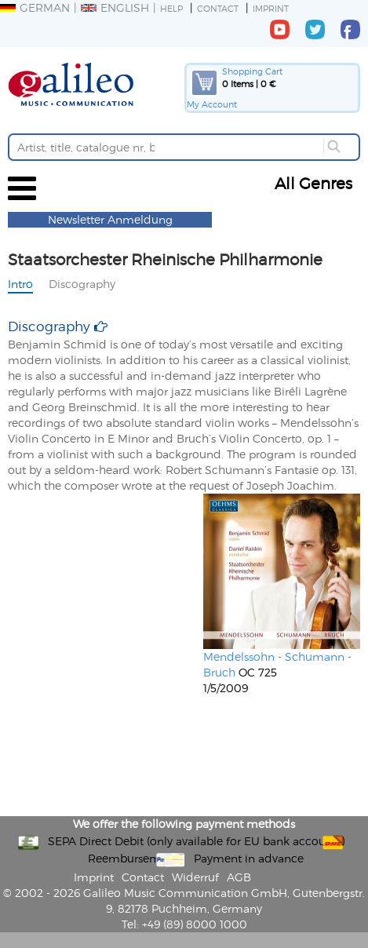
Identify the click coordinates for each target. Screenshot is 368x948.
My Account (212, 104)
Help (171, 8)
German (35, 7)
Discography (82, 283)
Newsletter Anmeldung (110, 219)
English (115, 7)
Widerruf (195, 877)
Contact (218, 8)
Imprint (271, 8)
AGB (239, 877)
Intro (20, 283)
